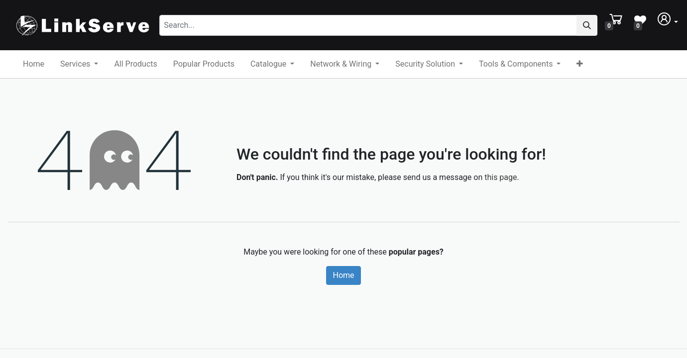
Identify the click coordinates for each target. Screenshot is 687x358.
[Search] (586, 25)
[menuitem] (33, 64)
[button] (580, 64)
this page (500, 177)
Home (343, 275)
